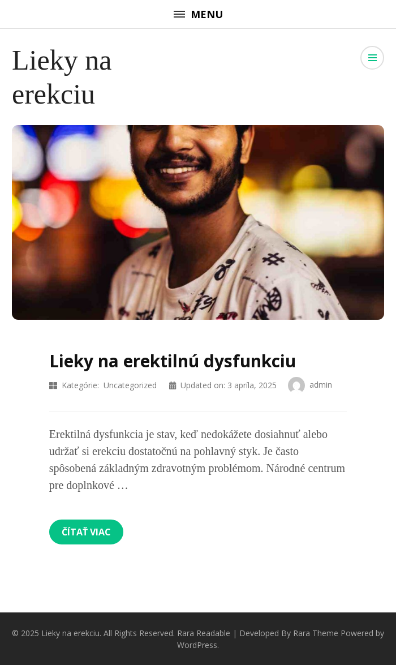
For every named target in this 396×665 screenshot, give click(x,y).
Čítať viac (86, 532)
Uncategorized (130, 385)
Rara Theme (315, 633)
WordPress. (198, 645)
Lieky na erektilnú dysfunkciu (172, 360)
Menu (198, 14)
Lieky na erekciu (70, 633)
